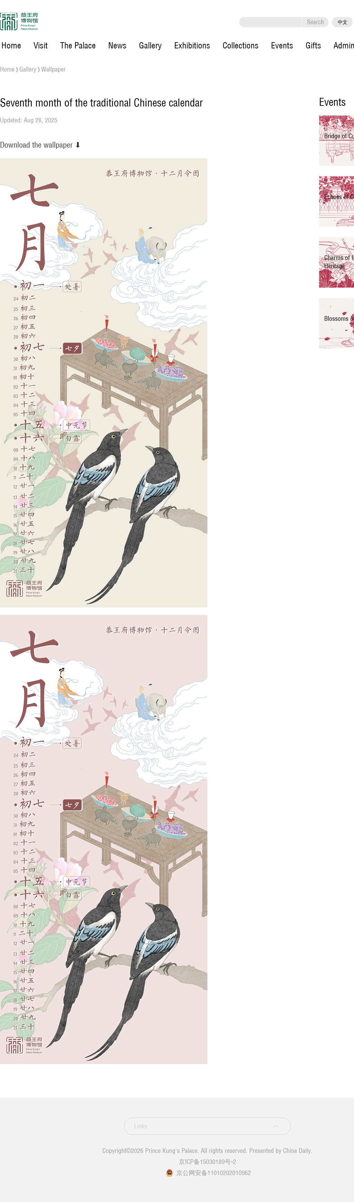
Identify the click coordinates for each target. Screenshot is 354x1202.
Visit (41, 45)
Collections (241, 45)
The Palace (78, 45)
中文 (342, 22)
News (117, 45)
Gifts (313, 45)
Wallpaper (53, 69)
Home (11, 45)
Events (282, 45)
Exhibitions (192, 45)
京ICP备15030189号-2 (207, 1162)
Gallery (150, 45)
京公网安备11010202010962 (213, 1173)
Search (315, 22)
